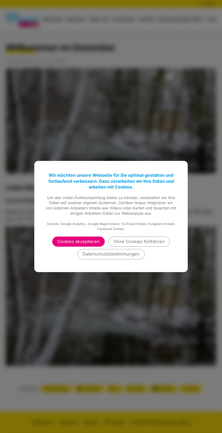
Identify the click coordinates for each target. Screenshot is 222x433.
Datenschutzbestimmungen (111, 253)
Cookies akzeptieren (78, 241)
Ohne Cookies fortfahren (139, 241)
